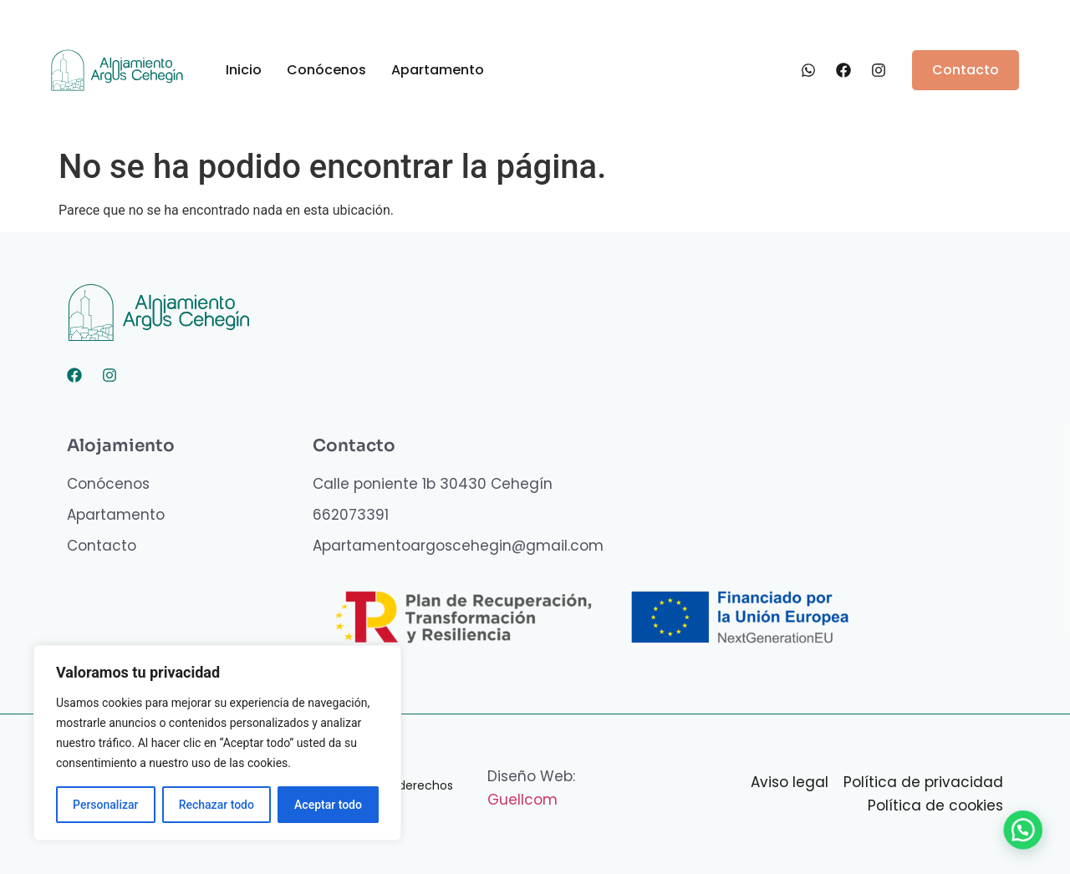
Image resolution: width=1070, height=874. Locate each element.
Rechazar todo (216, 804)
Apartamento (437, 69)
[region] (217, 743)
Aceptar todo (328, 804)
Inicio (244, 69)
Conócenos (326, 69)
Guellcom (522, 800)
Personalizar (105, 804)
